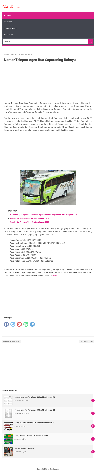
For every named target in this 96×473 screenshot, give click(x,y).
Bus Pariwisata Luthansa (24, 448)
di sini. (55, 275)
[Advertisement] (48, 82)
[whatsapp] (25, 324)
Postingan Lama (87, 341)
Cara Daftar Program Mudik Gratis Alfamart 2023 (29, 222)
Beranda (7, 15)
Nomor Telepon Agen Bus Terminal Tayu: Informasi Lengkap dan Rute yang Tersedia (43, 215)
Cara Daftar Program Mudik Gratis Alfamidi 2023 (29, 218)
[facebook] (6, 324)
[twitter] (12, 324)
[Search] (45, 41)
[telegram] (32, 324)
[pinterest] (19, 324)
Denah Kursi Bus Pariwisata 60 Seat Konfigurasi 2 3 (34, 397)
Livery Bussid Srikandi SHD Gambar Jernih (31, 436)
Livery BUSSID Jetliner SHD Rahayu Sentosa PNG (34, 423)
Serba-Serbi (8, 35)
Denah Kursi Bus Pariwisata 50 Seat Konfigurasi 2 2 (34, 410)
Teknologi (8, 22)
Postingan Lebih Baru (11, 341)
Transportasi (9, 28)
